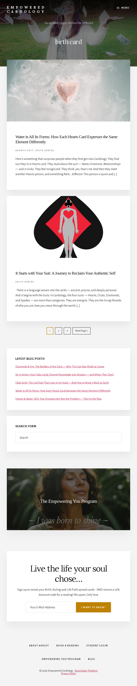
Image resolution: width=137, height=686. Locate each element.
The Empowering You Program (68, 501)
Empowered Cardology (26, 9)
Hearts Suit (24, 150)
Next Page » (80, 330)
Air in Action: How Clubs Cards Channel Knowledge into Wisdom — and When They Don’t (64, 374)
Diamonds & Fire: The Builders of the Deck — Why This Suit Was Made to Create (59, 366)
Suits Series (44, 150)
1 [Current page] (48, 330)
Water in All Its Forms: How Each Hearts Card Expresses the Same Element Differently (63, 390)
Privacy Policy (68, 674)
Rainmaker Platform (86, 671)
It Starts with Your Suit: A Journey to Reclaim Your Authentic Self (65, 273)
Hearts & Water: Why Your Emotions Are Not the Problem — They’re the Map (58, 398)
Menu (125, 8)
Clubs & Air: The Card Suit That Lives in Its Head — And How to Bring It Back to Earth (62, 382)
